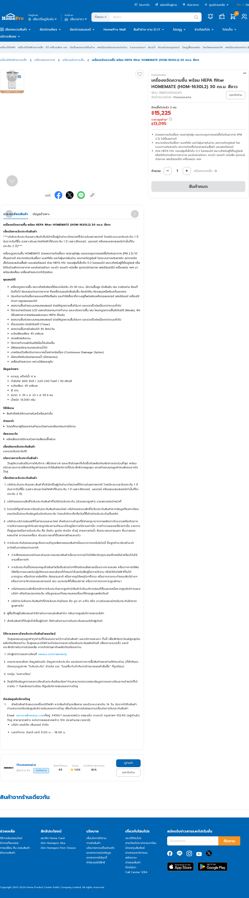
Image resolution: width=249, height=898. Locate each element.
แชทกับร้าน (128, 772)
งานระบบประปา (138, 47)
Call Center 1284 (136, 872)
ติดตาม (229, 841)
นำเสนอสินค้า (133, 862)
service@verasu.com (30, 715)
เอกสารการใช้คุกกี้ (96, 858)
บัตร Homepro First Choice (58, 848)
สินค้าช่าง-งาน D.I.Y (146, 29)
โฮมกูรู (177, 29)
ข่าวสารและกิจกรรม (136, 853)
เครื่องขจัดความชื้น (73, 60)
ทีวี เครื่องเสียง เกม (56, 47)
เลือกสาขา (76, 19)
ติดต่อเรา (130, 867)
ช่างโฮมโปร (202, 29)
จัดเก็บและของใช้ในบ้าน (82, 47)
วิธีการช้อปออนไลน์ (11, 838)
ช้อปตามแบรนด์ (80, 29)
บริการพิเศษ (8, 36)
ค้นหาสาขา (191, 5)
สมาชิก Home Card (53, 838)
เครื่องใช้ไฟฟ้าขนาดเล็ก (30, 47)
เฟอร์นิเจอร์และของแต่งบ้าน (112, 47)
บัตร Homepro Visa (53, 843)
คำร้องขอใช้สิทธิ (95, 862)
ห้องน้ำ (152, 47)
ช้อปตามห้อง (48, 29)
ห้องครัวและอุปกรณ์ (169, 47)
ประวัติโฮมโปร (133, 838)
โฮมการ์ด (142, 5)
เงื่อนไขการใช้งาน (96, 838)
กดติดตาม (41, 770)
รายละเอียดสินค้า (15, 214)
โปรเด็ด (228, 29)
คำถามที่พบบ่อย (9, 843)
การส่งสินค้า (93, 843)
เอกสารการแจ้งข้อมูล (98, 853)
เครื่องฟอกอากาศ (44, 60)
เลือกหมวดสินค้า (16, 29)
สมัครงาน (131, 858)
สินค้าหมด (198, 186)
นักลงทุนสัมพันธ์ (135, 848)
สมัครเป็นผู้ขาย (166, 5)
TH (238, 5)
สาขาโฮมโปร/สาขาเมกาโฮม (140, 843)
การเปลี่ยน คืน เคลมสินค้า (15, 848)
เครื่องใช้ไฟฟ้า (8, 47)
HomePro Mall (114, 29)
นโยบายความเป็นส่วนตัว (100, 848)
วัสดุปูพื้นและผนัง (191, 47)
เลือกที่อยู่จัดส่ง (42, 19)
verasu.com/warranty (52, 654)
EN (247, 5)
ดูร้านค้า (128, 763)
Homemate (158, 75)
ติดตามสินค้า (7, 853)
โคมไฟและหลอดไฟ (213, 47)
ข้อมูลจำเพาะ (41, 214)
